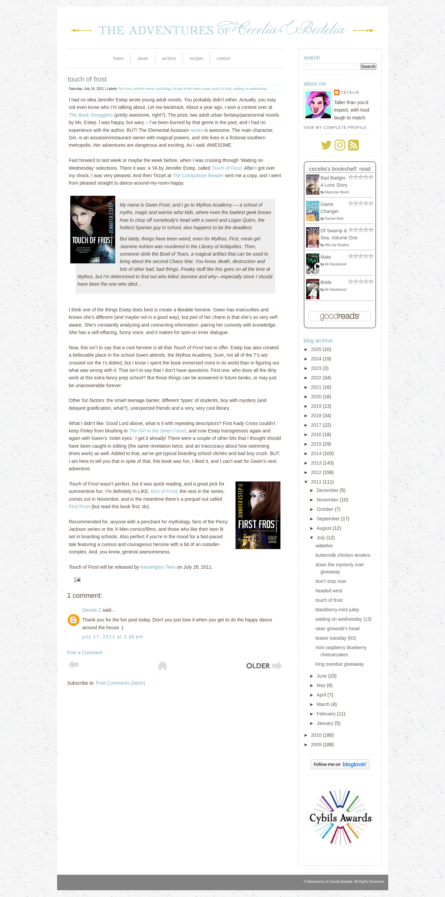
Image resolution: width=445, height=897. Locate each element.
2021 (317, 387)
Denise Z (91, 610)
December (328, 490)
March (324, 704)
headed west (328, 590)
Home (118, 58)
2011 (317, 482)
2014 (317, 453)
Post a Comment (84, 652)
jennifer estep (143, 89)
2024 (317, 358)
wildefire (323, 545)
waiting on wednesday (250, 89)
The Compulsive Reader (198, 175)
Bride (326, 282)
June (322, 676)
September (329, 518)
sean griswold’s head (337, 628)
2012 (317, 472)
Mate (326, 257)
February (327, 713)
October (326, 509)
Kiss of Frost (164, 491)
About (143, 58)
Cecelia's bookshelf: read (340, 169)
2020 (317, 396)
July (321, 537)
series (197, 130)
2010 (317, 735)
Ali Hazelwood (335, 264)
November (328, 499)
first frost (125, 89)
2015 (317, 444)
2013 (317, 463)
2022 (317, 377)
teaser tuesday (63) (335, 638)
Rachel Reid (334, 218)
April (322, 695)
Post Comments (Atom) (120, 683)
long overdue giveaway (339, 664)
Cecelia (350, 92)
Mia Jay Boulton (337, 245)
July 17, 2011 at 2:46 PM (113, 636)
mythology (163, 89)
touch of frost (87, 79)
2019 (317, 406)
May (322, 685)
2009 (317, 744)
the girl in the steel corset (191, 89)
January (326, 723)
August (324, 528)
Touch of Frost (227, 168)
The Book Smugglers (91, 115)
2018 (317, 415)
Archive (169, 58)
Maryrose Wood (337, 192)
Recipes (196, 58)
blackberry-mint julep (337, 609)
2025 (317, 349)
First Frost (79, 506)
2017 (317, 425)
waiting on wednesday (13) (343, 619)
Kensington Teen (157, 567)
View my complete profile (335, 127)
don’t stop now (330, 581)
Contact (223, 58)
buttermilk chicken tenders (342, 555)
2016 (317, 434)
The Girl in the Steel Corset (157, 430)
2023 (317, 368)
